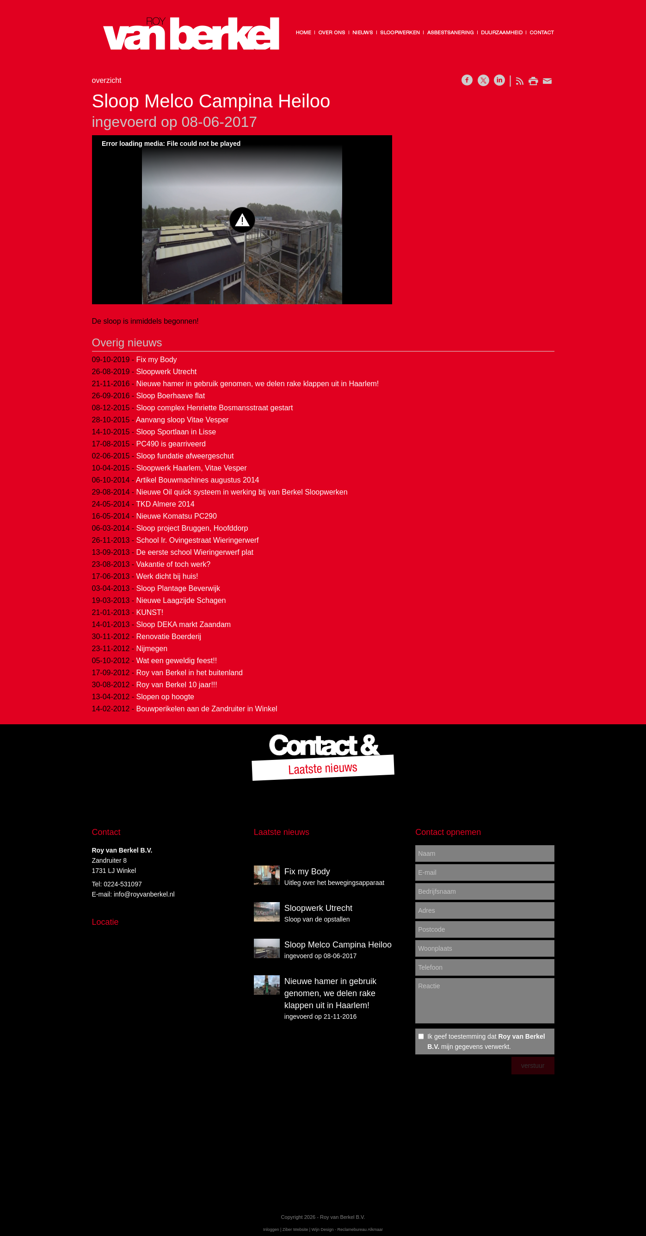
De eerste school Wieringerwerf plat (194, 552)
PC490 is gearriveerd (171, 444)
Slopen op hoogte (165, 697)
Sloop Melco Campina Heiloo (338, 944)
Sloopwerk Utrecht (166, 372)
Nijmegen (152, 649)
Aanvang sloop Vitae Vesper (182, 420)
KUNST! (150, 612)
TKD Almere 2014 (165, 504)
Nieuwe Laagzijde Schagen (181, 600)
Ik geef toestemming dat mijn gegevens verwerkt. (486, 1041)
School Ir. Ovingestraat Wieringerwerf (197, 540)
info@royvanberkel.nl (144, 894)
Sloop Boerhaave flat (170, 396)
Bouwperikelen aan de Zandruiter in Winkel (206, 709)
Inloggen (271, 1229)
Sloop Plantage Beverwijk (178, 588)
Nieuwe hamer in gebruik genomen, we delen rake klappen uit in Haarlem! (257, 384)
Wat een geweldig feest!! (176, 661)
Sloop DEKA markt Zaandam (183, 624)
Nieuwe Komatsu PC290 (176, 516)
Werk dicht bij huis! (167, 576)
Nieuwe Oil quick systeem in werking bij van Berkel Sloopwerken (242, 492)
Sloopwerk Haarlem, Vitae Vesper (191, 468)
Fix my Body (156, 360)
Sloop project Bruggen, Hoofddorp (192, 528)
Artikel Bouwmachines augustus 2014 (197, 480)
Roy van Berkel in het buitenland (189, 673)
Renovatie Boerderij (169, 636)
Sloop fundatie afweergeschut (185, 456)
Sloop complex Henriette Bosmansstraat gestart (214, 408)
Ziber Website (295, 1229)
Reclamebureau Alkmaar (360, 1229)
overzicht (107, 80)
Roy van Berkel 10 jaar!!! (176, 685)
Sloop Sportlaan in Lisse (176, 432)
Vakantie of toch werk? (173, 564)
